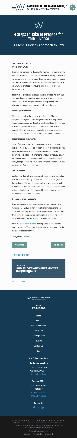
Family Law (38, 331)
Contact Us (38, 346)
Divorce (26, 236)
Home (38, 320)
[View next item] (23, 281)
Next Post (58, 245)
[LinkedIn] (43, 407)
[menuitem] (27, 434)
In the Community (38, 325)
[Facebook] (34, 407)
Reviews (38, 341)
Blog (38, 351)
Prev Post (19, 245)
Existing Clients (38, 336)
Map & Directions (38, 374)
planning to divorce (28, 224)
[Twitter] (38, 407)
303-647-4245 (38, 308)
